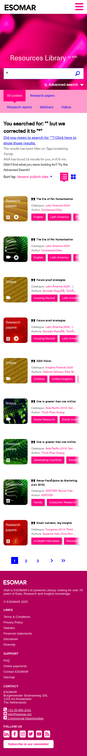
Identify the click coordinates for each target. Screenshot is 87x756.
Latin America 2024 (57, 205)
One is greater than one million (56, 401)
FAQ (6, 660)
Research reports (19, 107)
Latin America (59, 217)
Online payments (15, 666)
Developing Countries (48, 460)
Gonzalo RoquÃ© (54, 291)
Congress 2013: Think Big (61, 529)
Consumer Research (62, 502)
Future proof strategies (51, 280)
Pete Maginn (73, 372)
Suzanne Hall (51, 534)
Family (38, 502)
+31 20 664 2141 (17, 710)
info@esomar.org (17, 714)
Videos (66, 107)
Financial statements (17, 633)
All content (14, 95)
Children (39, 379)
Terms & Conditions (16, 617)
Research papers (42, 95)
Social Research (44, 419)
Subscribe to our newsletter (28, 744)
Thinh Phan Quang (52, 412)
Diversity (9, 644)
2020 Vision (43, 361)
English (38, 217)
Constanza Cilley (51, 210)
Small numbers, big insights (54, 523)
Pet (78, 217)
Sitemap (9, 677)
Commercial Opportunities (23, 718)
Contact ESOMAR (15, 671)
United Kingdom (62, 379)
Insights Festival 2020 (59, 367)
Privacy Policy (13, 622)
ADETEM (47, 495)
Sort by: (9, 176)
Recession (73, 541)
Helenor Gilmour (53, 372)
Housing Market (44, 298)
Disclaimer (10, 639)
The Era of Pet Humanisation (54, 199)
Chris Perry (67, 534)
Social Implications (74, 419)
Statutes (9, 628)
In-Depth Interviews (46, 541)
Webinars (46, 107)
